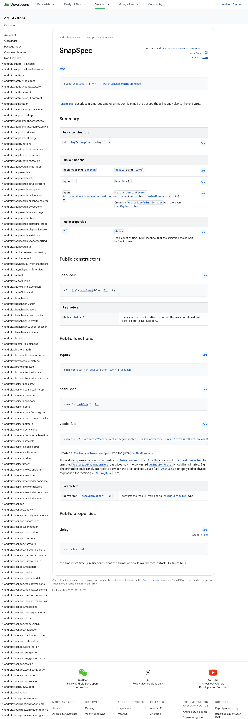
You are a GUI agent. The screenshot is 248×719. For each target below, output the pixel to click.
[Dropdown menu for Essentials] (55, 4)
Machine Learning (95, 713)
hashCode (121, 181)
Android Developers (70, 37)
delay (119, 231)
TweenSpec (166, 469)
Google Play (126, 4)
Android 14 (156, 713)
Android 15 (156, 708)
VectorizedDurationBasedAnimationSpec (89, 196)
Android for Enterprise (64, 713)
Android (57, 708)
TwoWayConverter (157, 196)
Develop (89, 37)
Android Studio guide (195, 711)
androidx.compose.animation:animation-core (182, 48)
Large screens (125, 708)
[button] (23, 64)
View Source (197, 53)
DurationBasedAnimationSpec (122, 83)
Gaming (89, 708)
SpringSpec (104, 473)
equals (119, 169)
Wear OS (122, 713)
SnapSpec (78, 83)
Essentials (43, 4)
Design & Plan (72, 4)
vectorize (121, 196)
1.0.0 (205, 57)
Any (94, 83)
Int (106, 142)
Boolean (90, 169)
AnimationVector (133, 192)
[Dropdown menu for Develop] (110, 4)
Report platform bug (226, 708)
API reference (15, 17)
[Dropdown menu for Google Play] (139, 4)
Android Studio (231, 4)
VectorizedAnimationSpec (145, 202)
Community (155, 4)
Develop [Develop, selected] (100, 4)
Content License (151, 580)
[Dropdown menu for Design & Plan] (86, 4)
